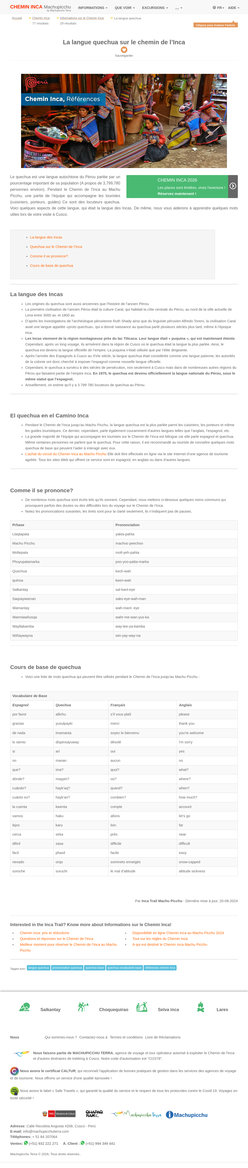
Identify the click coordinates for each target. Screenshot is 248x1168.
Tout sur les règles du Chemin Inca (160, 939)
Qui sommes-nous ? (61, 1037)
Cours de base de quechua (51, 266)
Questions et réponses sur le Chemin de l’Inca (56, 939)
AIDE (234, 8)
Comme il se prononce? (49, 256)
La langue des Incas (46, 237)
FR (218, 8)
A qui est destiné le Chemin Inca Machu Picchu (169, 944)
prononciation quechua (67, 967)
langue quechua (38, 967)
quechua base (94, 967)
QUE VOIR (125, 8)
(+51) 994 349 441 (100, 1143)
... (179, 7)
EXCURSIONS (155, 8)
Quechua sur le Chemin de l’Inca (56, 247)
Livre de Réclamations (162, 1037)
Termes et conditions (126, 1037)
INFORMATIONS (93, 8)
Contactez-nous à (93, 1037)
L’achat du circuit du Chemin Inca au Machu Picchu (66, 454)
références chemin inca (160, 967)
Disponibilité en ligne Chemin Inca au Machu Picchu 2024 (178, 933)
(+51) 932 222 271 (43, 1143)
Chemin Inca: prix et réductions (44, 933)
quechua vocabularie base (124, 967)
